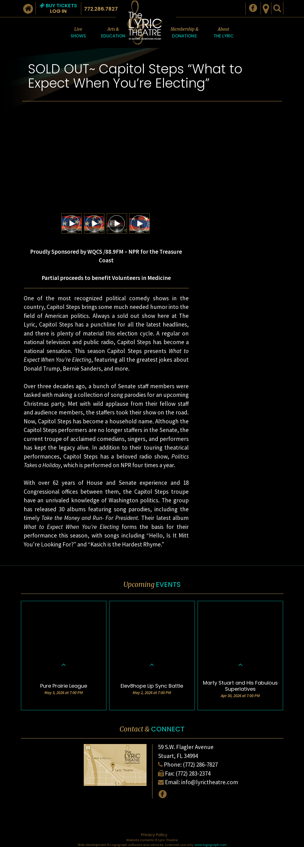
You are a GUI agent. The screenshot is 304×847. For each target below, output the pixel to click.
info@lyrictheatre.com (209, 782)
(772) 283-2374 (193, 773)
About (224, 33)
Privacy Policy (154, 835)
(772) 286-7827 (200, 764)
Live (78, 33)
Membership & (184, 33)
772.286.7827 (101, 8)
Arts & (113, 33)
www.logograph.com (211, 845)
